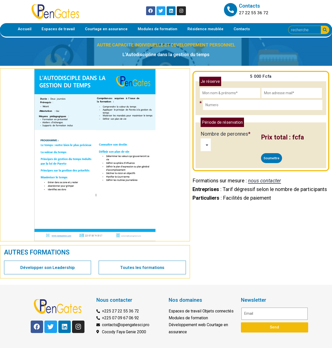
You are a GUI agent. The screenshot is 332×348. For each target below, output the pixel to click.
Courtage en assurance (106, 29)
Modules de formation (157, 29)
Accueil (24, 29)
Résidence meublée (205, 29)
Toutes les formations (142, 267)
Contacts (242, 29)
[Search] (325, 30)
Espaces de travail (58, 29)
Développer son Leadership (47, 267)
